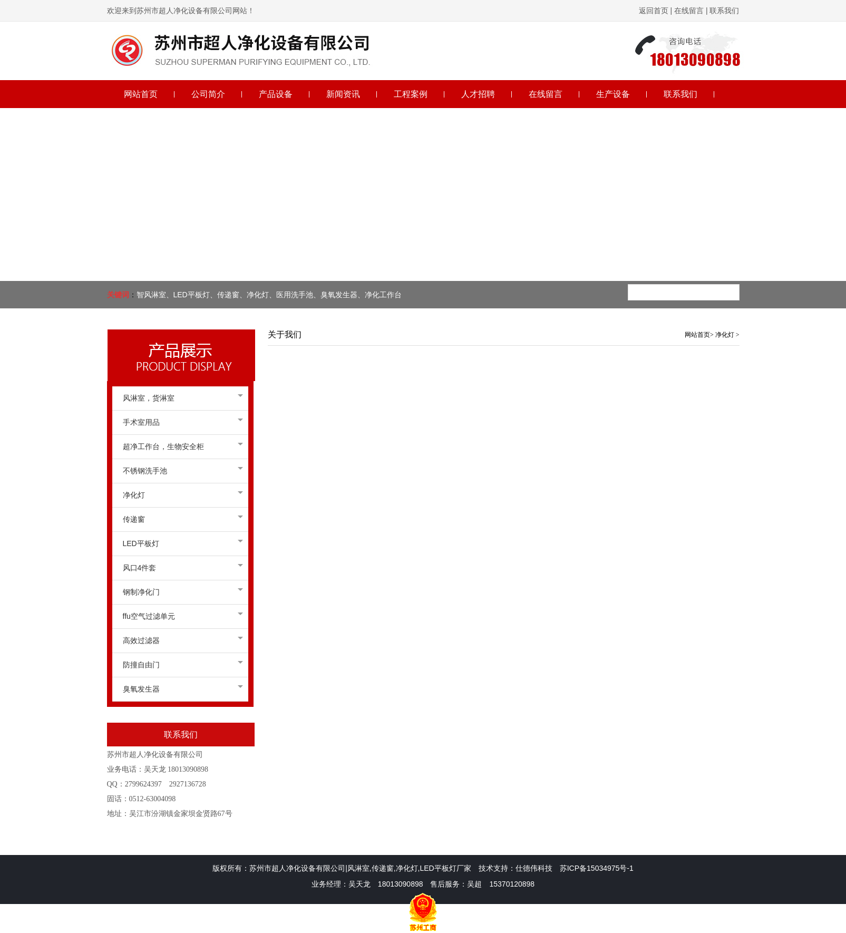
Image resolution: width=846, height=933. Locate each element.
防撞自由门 (180, 664)
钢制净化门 (180, 592)
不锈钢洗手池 (180, 470)
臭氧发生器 (180, 689)
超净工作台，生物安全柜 (180, 446)
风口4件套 (180, 567)
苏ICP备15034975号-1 (597, 868)
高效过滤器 (180, 640)
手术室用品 (180, 422)
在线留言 (689, 10)
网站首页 (697, 334)
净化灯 (180, 495)
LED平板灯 (180, 543)
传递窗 (180, 519)
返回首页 (653, 10)
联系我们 (724, 10)
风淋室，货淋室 (180, 398)
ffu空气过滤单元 (180, 616)
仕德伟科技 (534, 868)
